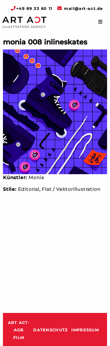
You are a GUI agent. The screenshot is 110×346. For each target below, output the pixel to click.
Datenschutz (50, 330)
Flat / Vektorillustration (71, 189)
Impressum (85, 330)
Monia (36, 177)
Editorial (28, 189)
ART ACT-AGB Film (19, 330)
